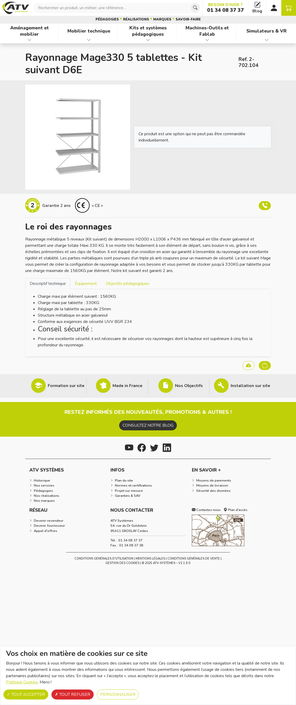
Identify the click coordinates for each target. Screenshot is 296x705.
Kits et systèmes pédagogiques (148, 31)
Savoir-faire (188, 19)
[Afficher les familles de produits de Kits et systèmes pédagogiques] (148, 40)
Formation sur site (66, 386)
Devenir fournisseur (49, 525)
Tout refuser (72, 694)
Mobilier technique (88, 31)
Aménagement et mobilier (29, 31)
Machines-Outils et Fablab (207, 31)
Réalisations (136, 19)
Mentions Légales (150, 559)
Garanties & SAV (127, 495)
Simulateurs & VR (266, 31)
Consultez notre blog (148, 425)
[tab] (47, 283)
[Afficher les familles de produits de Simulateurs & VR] (266, 40)
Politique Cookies (22, 682)
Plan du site (124, 480)
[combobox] (117, 8)
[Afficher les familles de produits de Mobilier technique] (88, 40)
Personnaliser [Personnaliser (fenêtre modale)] (117, 694)
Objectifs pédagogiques (127, 283)
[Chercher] (195, 8)
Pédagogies (107, 19)
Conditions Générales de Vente (193, 559)
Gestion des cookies (122, 563)
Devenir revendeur (49, 520)
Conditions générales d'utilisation (104, 559)
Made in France (127, 386)
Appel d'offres (45, 531)
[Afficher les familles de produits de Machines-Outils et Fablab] (207, 40)
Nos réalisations (46, 495)
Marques (162, 19)
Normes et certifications (133, 485)
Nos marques (44, 500)
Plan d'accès (235, 510)
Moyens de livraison (212, 485)
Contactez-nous (206, 510)
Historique (42, 480)
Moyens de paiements (213, 480)
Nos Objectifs (189, 386)
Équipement (86, 283)
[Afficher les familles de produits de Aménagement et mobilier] (29, 40)
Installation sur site (250, 386)
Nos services (44, 485)
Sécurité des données (213, 490)
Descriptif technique (48, 283)
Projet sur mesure (129, 490)
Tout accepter (26, 694)
